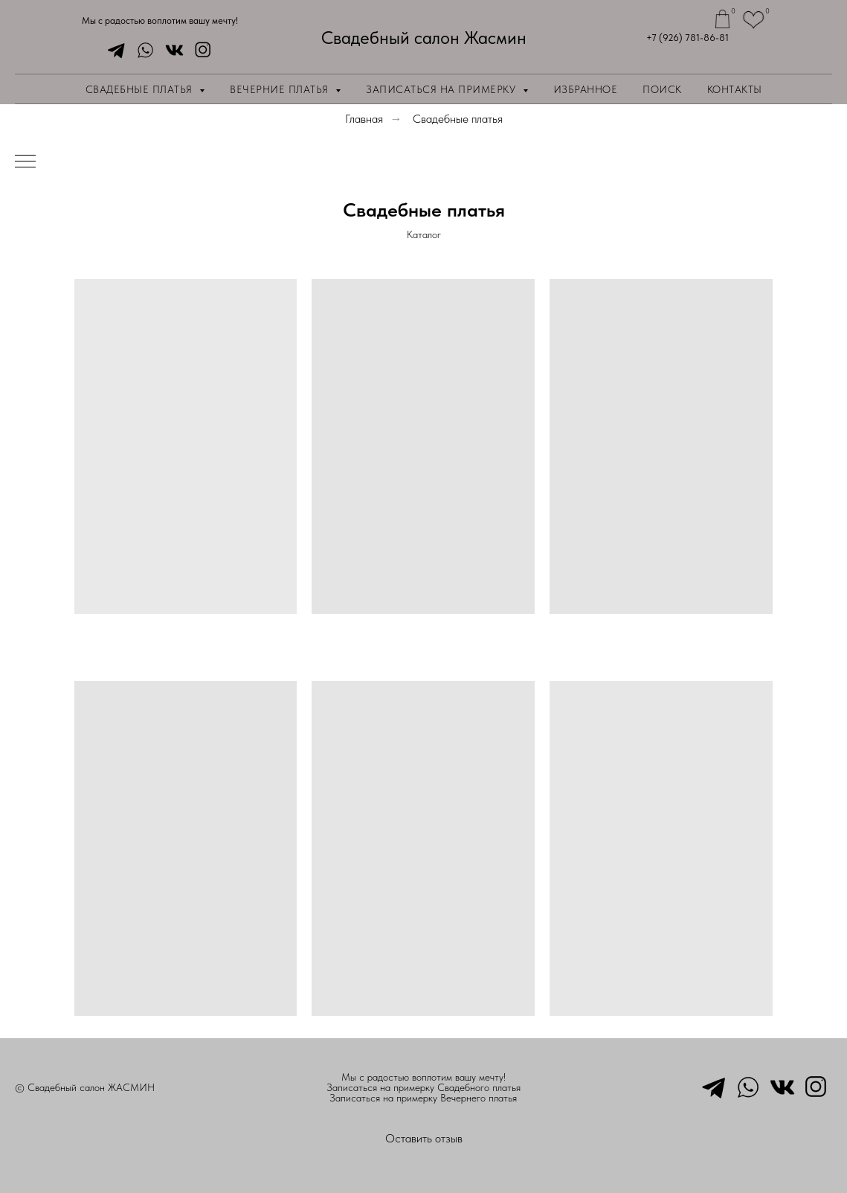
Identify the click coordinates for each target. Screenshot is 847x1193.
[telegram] (112, 50)
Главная (364, 119)
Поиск (662, 89)
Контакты (734, 89)
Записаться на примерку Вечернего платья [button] (423, 1098)
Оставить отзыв (424, 1138)
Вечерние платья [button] (281, 89)
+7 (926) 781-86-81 (687, 37)
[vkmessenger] (170, 50)
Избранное (585, 89)
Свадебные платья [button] (141, 89)
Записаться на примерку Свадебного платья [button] (423, 1087)
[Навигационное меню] (25, 162)
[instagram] (199, 50)
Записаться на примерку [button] (442, 89)
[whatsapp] (141, 50)
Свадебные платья (458, 119)
